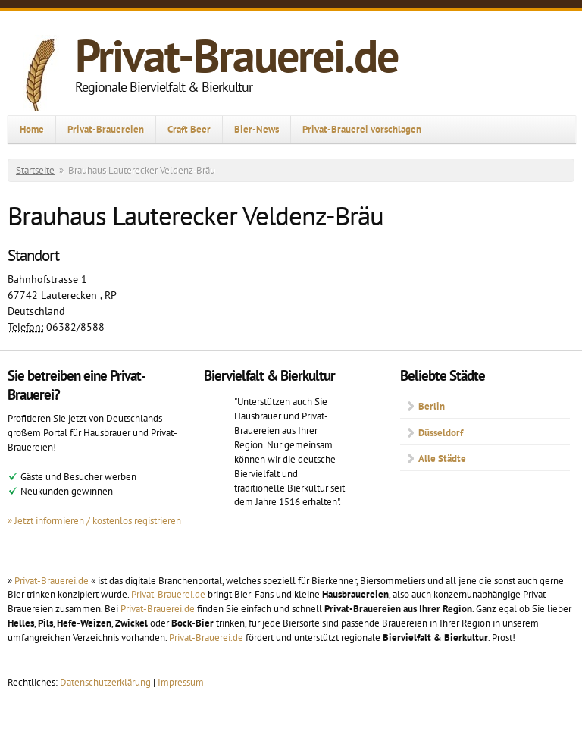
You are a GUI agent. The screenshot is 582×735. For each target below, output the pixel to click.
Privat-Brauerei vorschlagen (361, 129)
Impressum (181, 682)
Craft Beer (189, 129)
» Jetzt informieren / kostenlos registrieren (94, 520)
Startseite (35, 170)
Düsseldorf (440, 432)
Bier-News (256, 129)
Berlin (431, 406)
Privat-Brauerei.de (236, 55)
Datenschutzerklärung (106, 682)
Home (32, 129)
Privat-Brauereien (105, 129)
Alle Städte (442, 458)
